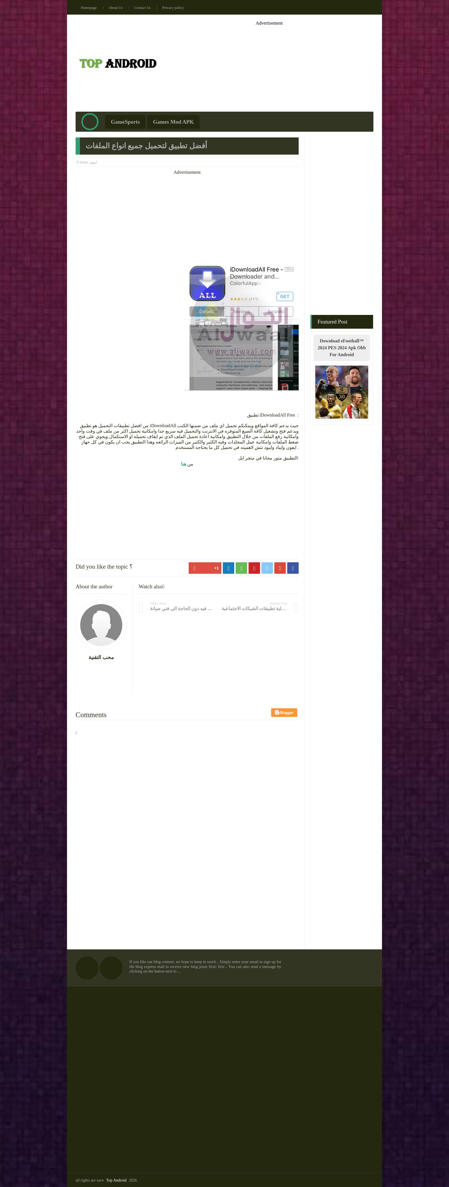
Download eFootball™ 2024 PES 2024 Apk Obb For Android (342, 347)
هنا (183, 464)
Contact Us (142, 7)
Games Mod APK (173, 122)
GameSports (125, 122)
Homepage (89, 7)
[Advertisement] (269, 66)
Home (84, 162)
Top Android (116, 1180)
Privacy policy (173, 7)
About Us (115, 7)
